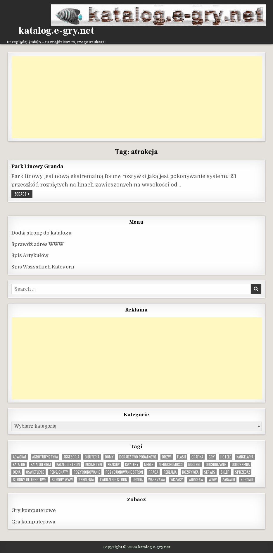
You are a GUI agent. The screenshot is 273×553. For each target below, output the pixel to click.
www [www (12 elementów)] (213, 479)
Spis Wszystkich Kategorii (43, 267)
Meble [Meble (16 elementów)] (148, 464)
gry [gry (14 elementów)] (212, 457)
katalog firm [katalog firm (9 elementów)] (41, 464)
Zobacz (23, 194)
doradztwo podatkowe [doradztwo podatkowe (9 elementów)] (137, 457)
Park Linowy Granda (37, 166)
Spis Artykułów (30, 255)
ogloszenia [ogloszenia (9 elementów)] (241, 464)
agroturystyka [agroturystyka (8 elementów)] (45, 457)
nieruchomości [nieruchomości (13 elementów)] (171, 464)
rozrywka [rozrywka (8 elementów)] (190, 472)
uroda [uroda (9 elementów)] (138, 479)
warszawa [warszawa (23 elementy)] (156, 479)
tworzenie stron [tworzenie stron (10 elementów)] (113, 479)
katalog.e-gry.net (56, 31)
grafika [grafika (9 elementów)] (197, 457)
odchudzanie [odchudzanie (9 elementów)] (216, 464)
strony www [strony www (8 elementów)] (62, 479)
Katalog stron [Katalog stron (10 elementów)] (68, 464)
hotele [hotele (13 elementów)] (225, 457)
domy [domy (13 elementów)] (109, 457)
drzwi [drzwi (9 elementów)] (167, 457)
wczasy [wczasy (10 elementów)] (176, 479)
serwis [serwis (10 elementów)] (209, 472)
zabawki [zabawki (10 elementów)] (228, 479)
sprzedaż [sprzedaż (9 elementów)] (242, 472)
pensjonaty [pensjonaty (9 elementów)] (59, 472)
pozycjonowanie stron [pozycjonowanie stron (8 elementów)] (124, 472)
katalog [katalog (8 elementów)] (19, 464)
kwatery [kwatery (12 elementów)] (132, 464)
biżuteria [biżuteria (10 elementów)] (92, 457)
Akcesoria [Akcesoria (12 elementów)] (71, 457)
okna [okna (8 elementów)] (16, 472)
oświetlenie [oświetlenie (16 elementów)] (35, 472)
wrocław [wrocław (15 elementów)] (196, 479)
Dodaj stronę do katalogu (41, 233)
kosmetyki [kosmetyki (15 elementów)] (93, 464)
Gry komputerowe (33, 510)
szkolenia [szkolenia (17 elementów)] (86, 479)
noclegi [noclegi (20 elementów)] (194, 464)
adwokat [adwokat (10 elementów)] (20, 457)
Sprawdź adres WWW (37, 244)
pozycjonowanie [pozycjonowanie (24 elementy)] (87, 472)
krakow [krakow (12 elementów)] (114, 464)
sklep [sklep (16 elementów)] (225, 472)
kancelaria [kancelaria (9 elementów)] (244, 457)
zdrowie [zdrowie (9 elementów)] (247, 479)
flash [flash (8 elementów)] (181, 457)
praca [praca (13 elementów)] (153, 472)
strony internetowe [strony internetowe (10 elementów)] (29, 479)
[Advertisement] (136, 97)
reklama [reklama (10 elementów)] (170, 472)
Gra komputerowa (33, 522)
